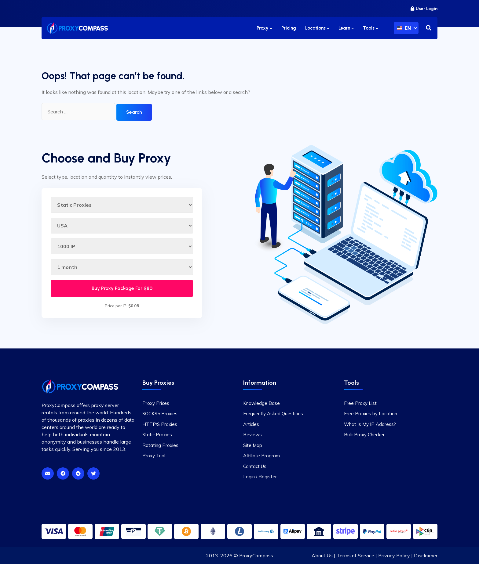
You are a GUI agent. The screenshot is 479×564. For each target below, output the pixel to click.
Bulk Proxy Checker (364, 434)
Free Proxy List (360, 403)
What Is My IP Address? (370, 424)
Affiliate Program (261, 456)
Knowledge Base (261, 403)
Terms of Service (355, 555)
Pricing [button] (288, 28)
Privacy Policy (394, 555)
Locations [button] (317, 28)
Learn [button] (346, 28)
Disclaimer (425, 555)
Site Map (252, 445)
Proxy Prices (155, 403)
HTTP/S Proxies (159, 424)
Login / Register (260, 477)
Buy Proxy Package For (122, 288)
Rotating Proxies (160, 445)
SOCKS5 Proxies (159, 413)
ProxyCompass (256, 555)
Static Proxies (157, 434)
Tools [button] (370, 28)
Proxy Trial (153, 456)
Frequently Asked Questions (273, 413)
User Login (424, 8)
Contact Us (254, 466)
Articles (251, 424)
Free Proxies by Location (370, 413)
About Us (322, 555)
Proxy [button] (264, 28)
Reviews (252, 434)
